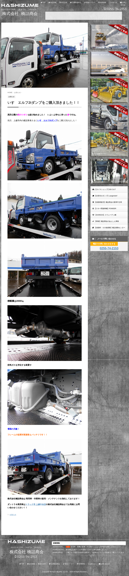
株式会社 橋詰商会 (26, 552)
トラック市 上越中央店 (35, 504)
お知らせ (13, 515)
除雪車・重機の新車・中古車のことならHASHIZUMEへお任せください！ (97, 547)
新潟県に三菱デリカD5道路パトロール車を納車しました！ (87, 550)
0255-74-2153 (115, 9)
